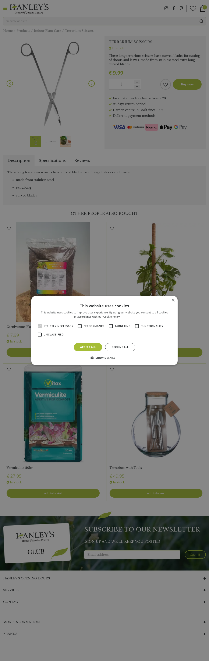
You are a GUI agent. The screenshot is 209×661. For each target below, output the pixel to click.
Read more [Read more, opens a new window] (128, 317)
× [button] (172, 300)
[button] (104, 358)
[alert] (104, 330)
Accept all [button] (88, 347)
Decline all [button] (120, 347)
